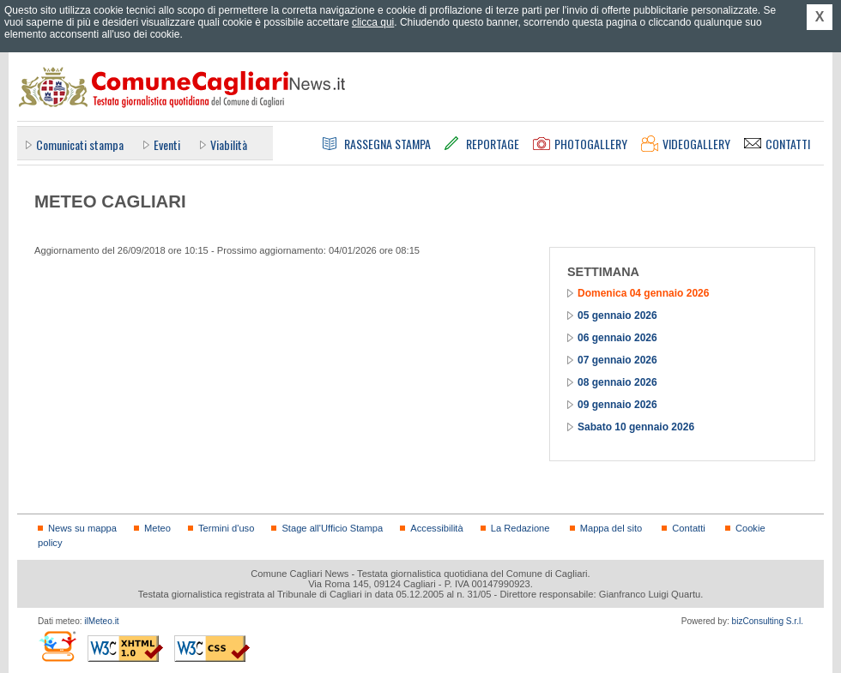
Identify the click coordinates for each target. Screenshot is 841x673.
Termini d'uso (226, 528)
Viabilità (228, 144)
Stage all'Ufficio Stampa (332, 528)
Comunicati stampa (80, 144)
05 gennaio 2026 (617, 315)
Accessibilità (436, 528)
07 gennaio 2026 (617, 360)
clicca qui (373, 22)
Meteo (157, 528)
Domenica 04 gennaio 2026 (643, 293)
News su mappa (82, 528)
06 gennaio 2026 (617, 338)
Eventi (167, 144)
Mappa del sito (611, 528)
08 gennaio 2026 (617, 382)
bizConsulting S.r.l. (767, 621)
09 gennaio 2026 (617, 405)
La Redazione (520, 528)
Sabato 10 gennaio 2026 (636, 427)
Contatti (688, 528)
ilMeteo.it (101, 621)
